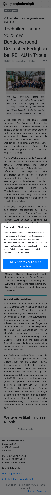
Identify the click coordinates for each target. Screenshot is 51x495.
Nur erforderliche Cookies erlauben (25, 264)
